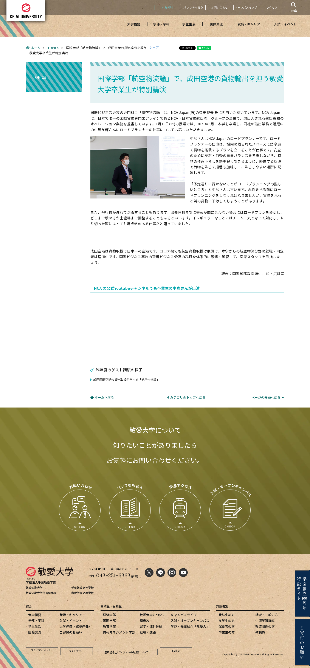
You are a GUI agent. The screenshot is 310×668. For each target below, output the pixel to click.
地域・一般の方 (266, 614)
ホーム (35, 47)
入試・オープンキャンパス (190, 620)
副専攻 (144, 620)
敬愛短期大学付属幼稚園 (41, 593)
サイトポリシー (77, 651)
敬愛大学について (153, 614)
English (176, 651)
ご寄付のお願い (70, 632)
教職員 (260, 632)
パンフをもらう (193, 7)
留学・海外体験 (151, 626)
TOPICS (53, 47)
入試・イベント (70, 620)
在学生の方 (227, 620)
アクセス (272, 7)
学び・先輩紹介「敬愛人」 (190, 626)
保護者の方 (227, 626)
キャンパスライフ (184, 614)
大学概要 (34, 614)
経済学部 (109, 614)
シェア (154, 47)
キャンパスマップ (246, 7)
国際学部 (109, 620)
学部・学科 (36, 620)
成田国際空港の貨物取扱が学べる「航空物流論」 (126, 379)
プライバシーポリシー (42, 651)
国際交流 (34, 632)
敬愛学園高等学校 (82, 593)
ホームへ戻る (104, 397)
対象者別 (167, 7)
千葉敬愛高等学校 (82, 588)
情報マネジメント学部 (119, 632)
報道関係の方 (265, 626)
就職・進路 (148, 632)
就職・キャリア (70, 614)
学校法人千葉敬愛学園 (42, 582)
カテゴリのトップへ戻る (188, 397)
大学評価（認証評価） (75, 626)
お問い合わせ (219, 7)
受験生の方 (227, 614)
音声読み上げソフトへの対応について (126, 651)
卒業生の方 (227, 632)
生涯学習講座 (265, 620)
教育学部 (109, 626)
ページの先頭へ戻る (266, 397)
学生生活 (34, 626)
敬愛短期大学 (34, 588)
